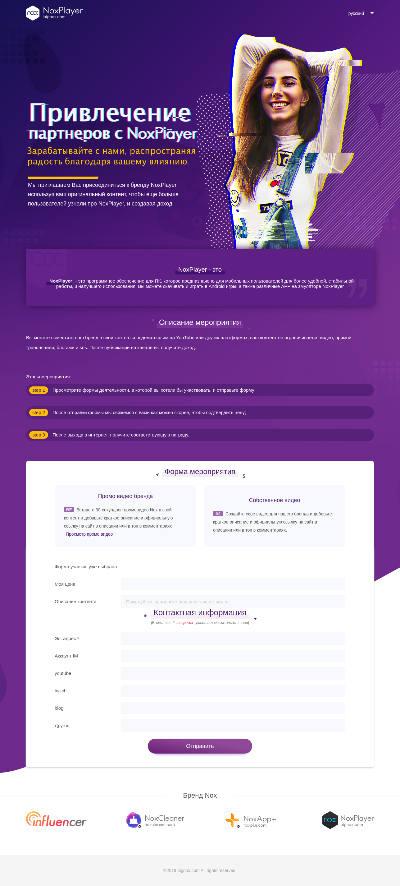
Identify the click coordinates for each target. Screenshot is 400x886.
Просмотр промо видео (89, 534)
